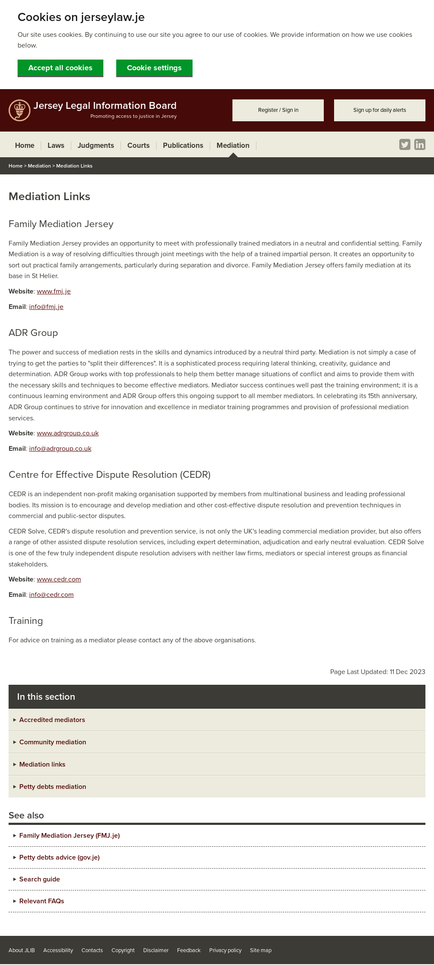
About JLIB (22, 950)
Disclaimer (156, 950)
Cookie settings (154, 67)
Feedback (189, 950)
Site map (260, 950)
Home (16, 166)
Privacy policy (225, 950)
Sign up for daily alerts (379, 110)
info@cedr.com (51, 594)
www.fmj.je (54, 291)
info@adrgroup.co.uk (60, 448)
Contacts (92, 950)
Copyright (123, 950)
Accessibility (58, 950)
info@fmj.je (46, 307)
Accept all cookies (60, 67)
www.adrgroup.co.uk (68, 433)
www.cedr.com (59, 579)
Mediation (39, 166)
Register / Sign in (278, 110)
